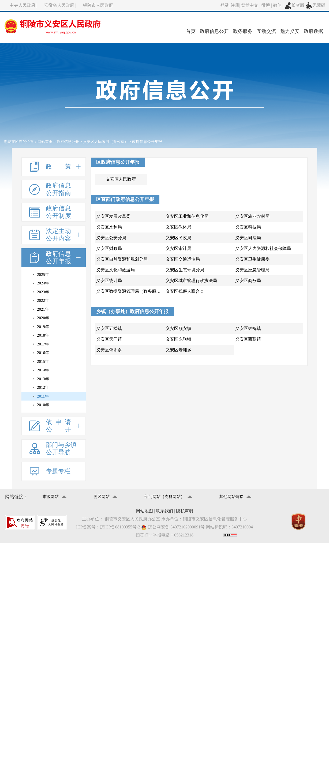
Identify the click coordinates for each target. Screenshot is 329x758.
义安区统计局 (109, 280)
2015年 (43, 361)
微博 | (267, 5)
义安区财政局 (109, 248)
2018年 (43, 335)
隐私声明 (184, 511)
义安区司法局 (248, 237)
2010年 (43, 405)
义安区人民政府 (121, 179)
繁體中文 (249, 5)
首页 (191, 31)
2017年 (43, 344)
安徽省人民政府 (59, 5)
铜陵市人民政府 (98, 5)
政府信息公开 (214, 31)
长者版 (294, 5)
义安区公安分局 (111, 237)
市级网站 (51, 496)
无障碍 (315, 5)
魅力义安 (290, 31)
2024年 (43, 283)
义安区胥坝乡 (109, 350)
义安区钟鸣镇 (248, 328)
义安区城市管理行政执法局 (191, 280)
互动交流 (266, 31)
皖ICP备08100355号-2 (120, 527)
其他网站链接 (231, 496)
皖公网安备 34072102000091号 (173, 527)
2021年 (43, 309)
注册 (235, 5)
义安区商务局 (248, 280)
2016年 (43, 353)
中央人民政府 (22, 5)
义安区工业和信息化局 (187, 216)
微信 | (279, 5)
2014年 (43, 370)
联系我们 (164, 511)
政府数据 (313, 31)
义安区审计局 (178, 248)
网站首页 (45, 142)
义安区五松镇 (109, 328)
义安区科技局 (248, 227)
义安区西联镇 (248, 339)
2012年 (43, 387)
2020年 (43, 318)
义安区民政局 (178, 237)
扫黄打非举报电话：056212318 (164, 535)
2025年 (43, 274)
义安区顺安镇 (178, 328)
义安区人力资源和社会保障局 (263, 248)
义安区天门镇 (109, 339)
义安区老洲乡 (178, 350)
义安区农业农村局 (252, 216)
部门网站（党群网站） (164, 496)
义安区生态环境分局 (185, 270)
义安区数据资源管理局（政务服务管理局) (130, 291)
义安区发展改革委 (113, 216)
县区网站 (102, 496)
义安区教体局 (178, 227)
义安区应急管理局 (252, 270)
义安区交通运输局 (183, 259)
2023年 (43, 292)
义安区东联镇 (178, 339)
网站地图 (144, 511)
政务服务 (242, 31)
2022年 (43, 300)
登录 (224, 5)
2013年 (43, 379)
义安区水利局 (109, 227)
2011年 (43, 396)
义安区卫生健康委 (252, 259)
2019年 (43, 327)
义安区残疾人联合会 (185, 291)
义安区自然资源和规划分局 (122, 259)
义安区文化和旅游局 (115, 270)
